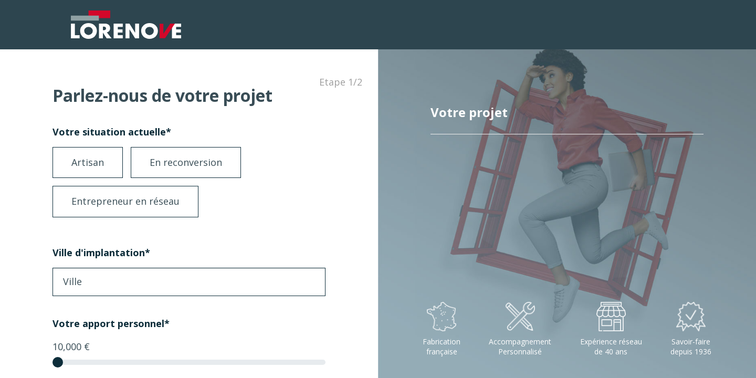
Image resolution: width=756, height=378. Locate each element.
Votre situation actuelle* (111, 131)
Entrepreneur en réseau (125, 201)
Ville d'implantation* (101, 252)
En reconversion (186, 162)
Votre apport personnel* (111, 323)
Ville (72, 281)
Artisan (87, 162)
